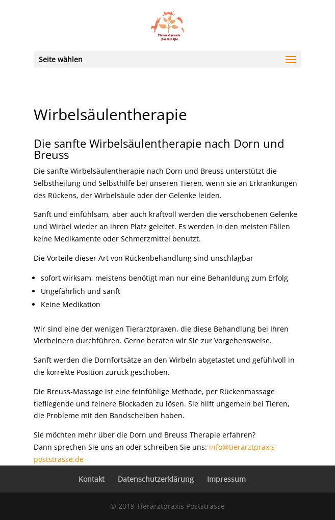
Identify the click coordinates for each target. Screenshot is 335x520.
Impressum (226, 479)
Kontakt (92, 479)
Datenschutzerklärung (156, 479)
